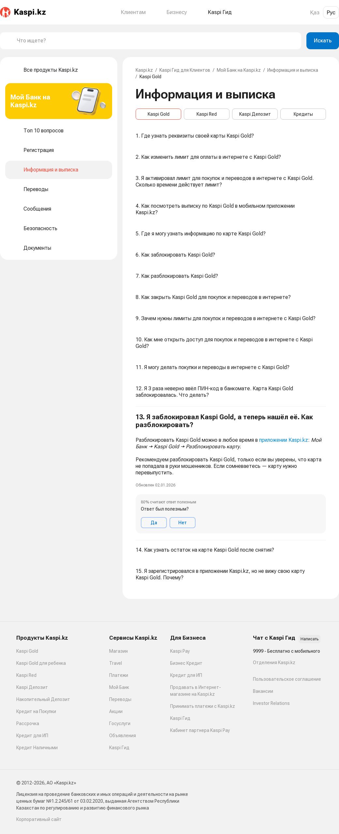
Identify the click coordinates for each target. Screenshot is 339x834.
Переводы (120, 699)
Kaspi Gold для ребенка (41, 663)
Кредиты (303, 114)
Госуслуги (119, 723)
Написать (309, 639)
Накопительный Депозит (43, 699)
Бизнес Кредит (186, 663)
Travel (115, 663)
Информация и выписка (292, 70)
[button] (231, 473)
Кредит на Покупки (36, 711)
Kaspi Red (207, 114)
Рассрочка (27, 723)
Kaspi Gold (159, 114)
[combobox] (156, 40)
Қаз (314, 12)
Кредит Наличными (37, 747)
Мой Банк (119, 687)
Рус (331, 12)
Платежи (118, 675)
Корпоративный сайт (39, 819)
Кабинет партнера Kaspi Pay (200, 730)
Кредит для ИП (32, 735)
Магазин (118, 651)
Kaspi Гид (119, 747)
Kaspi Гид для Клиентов (184, 70)
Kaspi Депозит (255, 114)
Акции (116, 711)
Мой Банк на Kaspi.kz (239, 70)
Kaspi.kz (144, 70)
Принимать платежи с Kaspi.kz (202, 706)
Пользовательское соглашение (287, 679)
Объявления (122, 735)
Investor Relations (271, 703)
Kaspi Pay (180, 651)
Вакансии (263, 691)
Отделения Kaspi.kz (274, 662)
